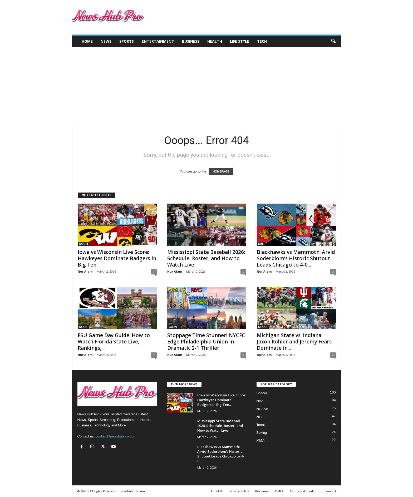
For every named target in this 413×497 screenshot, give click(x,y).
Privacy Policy (239, 491)
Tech (262, 41)
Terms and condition (304, 491)
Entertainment (158, 41)
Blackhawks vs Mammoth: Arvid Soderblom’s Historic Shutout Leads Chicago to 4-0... (296, 258)
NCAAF (83, 327)
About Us (217, 491)
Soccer (173, 327)
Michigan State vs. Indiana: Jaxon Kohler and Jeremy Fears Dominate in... (294, 341)
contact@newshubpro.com (116, 436)
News (106, 41)
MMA (260, 440)
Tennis (262, 425)
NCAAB (83, 243)
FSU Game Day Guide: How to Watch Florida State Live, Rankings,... (114, 341)
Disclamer (262, 491)
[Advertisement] (206, 87)
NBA (260, 401)
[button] (333, 41)
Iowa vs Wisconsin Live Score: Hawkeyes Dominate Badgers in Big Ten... (117, 258)
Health (214, 41)
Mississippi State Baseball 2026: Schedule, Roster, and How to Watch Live (206, 258)
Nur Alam (85, 271)
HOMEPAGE (221, 171)
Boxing (262, 433)
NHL (260, 243)
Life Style (239, 41)
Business (190, 41)
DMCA (279, 491)
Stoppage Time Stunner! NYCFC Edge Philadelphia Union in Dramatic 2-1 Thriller (206, 341)
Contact (330, 491)
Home (87, 41)
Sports (126, 41)
